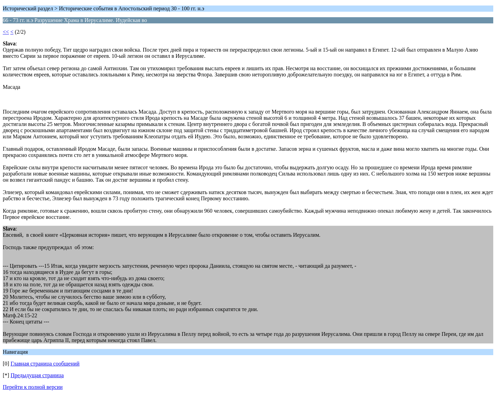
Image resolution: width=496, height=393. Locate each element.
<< (6, 32)
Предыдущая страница (37, 375)
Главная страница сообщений (45, 364)
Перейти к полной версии (33, 387)
